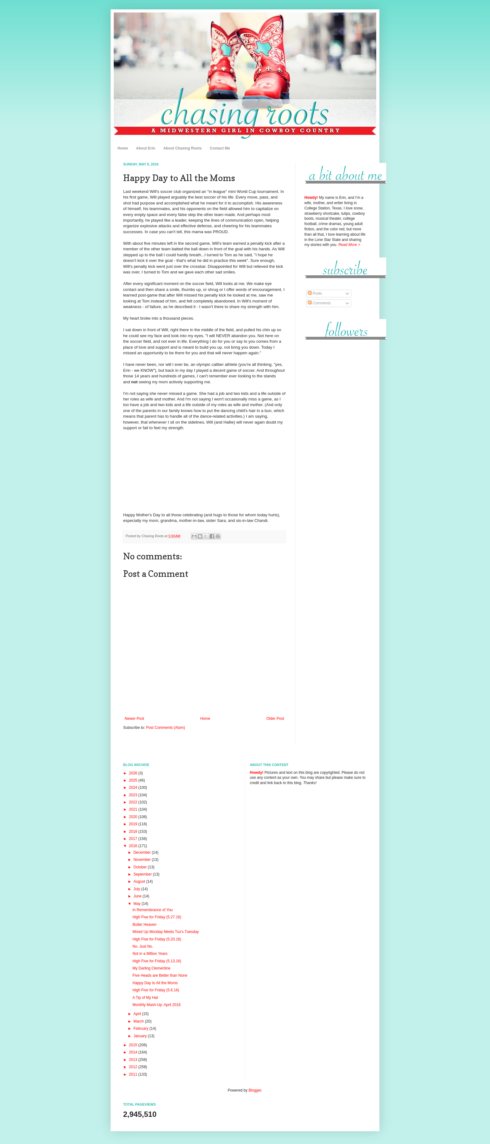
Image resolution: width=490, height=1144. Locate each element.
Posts (315, 293)
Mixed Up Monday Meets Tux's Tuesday (165, 932)
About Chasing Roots (182, 148)
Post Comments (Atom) (165, 727)
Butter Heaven (144, 924)
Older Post (275, 718)
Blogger (254, 1090)
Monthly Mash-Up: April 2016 (156, 1005)
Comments (319, 303)
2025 (133, 780)
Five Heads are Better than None (159, 975)
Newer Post (134, 718)
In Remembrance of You (152, 910)
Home (123, 148)
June (137, 896)
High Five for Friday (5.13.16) (156, 961)
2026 (133, 773)
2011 (133, 1074)
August (139, 881)
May (137, 903)
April (137, 1014)
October (140, 867)
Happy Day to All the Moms (155, 983)
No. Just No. (142, 946)
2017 (133, 839)
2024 (133, 787)
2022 (133, 802)
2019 (133, 824)
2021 (133, 809)
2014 (133, 1052)
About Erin (145, 148)
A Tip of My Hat (145, 997)
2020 (133, 817)
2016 (133, 846)
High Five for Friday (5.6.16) (155, 990)
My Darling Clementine (151, 968)
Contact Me (220, 148)
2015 (133, 1045)
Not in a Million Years (150, 953)
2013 (133, 1060)
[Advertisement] (335, 440)
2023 (133, 795)
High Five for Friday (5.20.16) (156, 939)
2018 (133, 831)
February (141, 1028)
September (143, 874)
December (142, 852)
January (140, 1036)
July (137, 889)
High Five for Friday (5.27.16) (156, 917)
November (142, 859)
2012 (133, 1067)
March (139, 1021)
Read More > (349, 245)
